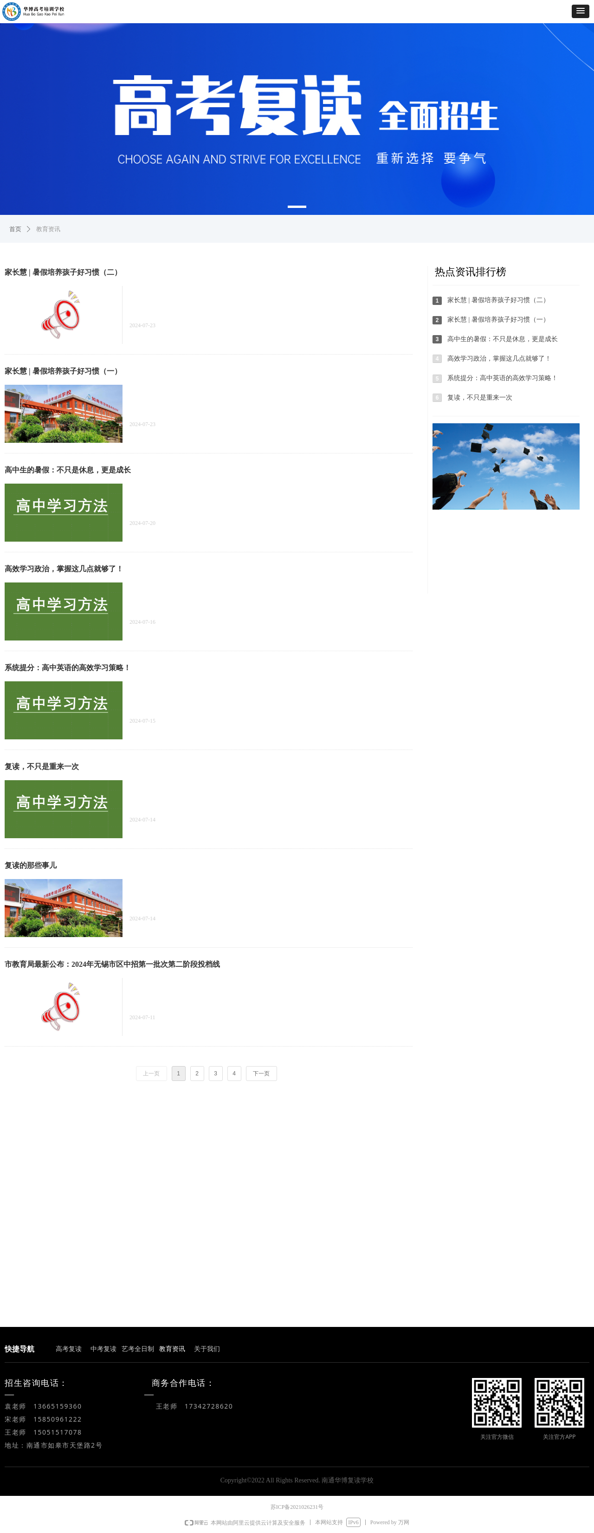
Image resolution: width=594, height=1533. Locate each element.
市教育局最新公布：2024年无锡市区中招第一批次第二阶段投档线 (112, 964)
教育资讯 (48, 229)
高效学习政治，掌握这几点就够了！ (64, 569)
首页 (15, 229)
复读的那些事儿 (31, 865)
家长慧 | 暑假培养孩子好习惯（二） (63, 272)
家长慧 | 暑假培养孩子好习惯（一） (63, 371)
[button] (580, 11)
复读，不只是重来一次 (42, 766)
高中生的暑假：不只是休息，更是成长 (68, 470)
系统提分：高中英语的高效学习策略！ (68, 668)
